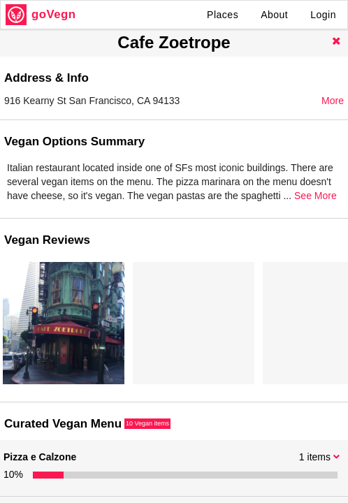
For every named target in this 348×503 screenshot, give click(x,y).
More (332, 100)
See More (315, 195)
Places (222, 14)
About (274, 14)
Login (323, 14)
